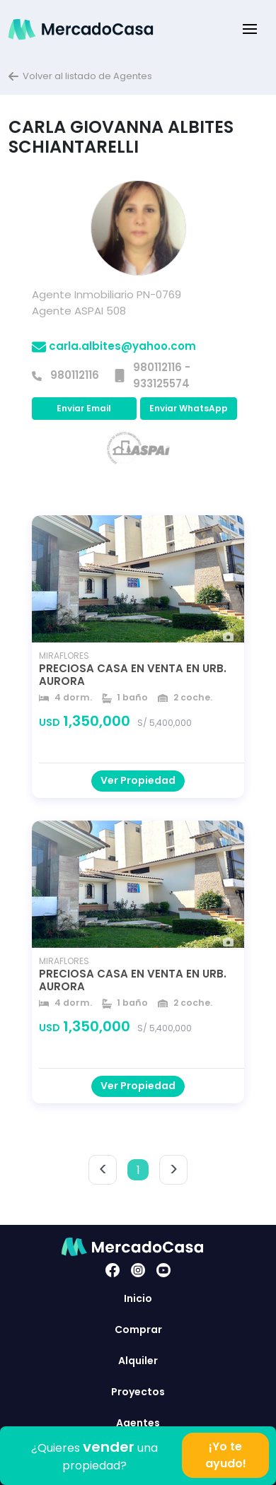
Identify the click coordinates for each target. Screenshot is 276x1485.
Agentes (138, 1423)
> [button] (173, 1169)
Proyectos (138, 1392)
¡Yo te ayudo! (225, 1455)
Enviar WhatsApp (188, 408)
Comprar (138, 1329)
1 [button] (138, 1170)
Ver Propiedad (138, 780)
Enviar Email (84, 408)
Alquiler (138, 1361)
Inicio (138, 1298)
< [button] (103, 1169)
